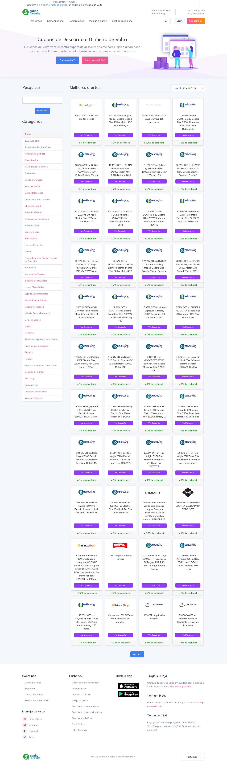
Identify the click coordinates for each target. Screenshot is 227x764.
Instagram (30, 725)
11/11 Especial (32, 140)
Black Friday (78, 724)
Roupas (29, 359)
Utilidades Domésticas (36, 391)
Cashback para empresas (85, 706)
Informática (30, 267)
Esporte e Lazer (32, 232)
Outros (28, 326)
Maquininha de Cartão (36, 300)
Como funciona (33, 682)
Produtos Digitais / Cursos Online (41, 339)
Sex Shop (29, 378)
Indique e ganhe (80, 700)
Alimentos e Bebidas (35, 153)
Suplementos (31, 385)
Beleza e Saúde (33, 186)
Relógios (29, 352)
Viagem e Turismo (33, 398)
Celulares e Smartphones (37, 199)
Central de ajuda (34, 694)
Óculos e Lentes (33, 320)
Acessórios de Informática (38, 147)
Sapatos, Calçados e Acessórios (41, 365)
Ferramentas (31, 238)
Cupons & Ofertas (81, 694)
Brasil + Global (186, 88)
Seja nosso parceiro (180, 686)
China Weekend (33, 206)
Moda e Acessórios (34, 307)
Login (179, 21)
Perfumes (30, 332)
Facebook (30, 731)
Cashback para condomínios (87, 712)
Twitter (28, 737)
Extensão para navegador (85, 682)
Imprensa (30, 688)
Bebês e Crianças (33, 180)
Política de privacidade (37, 700)
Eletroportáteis (32, 225)
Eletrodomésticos (33, 212)
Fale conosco (32, 719)
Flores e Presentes (34, 245)
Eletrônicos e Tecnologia (37, 219)
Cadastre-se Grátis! (95, 60)
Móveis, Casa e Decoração (38, 313)
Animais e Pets (32, 160)
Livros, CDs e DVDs (34, 287)
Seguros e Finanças (35, 372)
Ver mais (137, 654)
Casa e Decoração (34, 193)
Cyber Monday (79, 730)
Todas (28, 134)
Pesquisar (42, 110)
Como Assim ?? (67, 60)
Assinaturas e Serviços (36, 166)
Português (191, 756)
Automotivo (30, 173)
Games (28, 251)
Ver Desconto (86, 135)
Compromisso (79, 688)
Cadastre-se (195, 21)
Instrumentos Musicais (36, 280)
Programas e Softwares (36, 346)
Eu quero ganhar (196, 13)
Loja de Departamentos (36, 293)
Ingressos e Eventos (35, 274)
